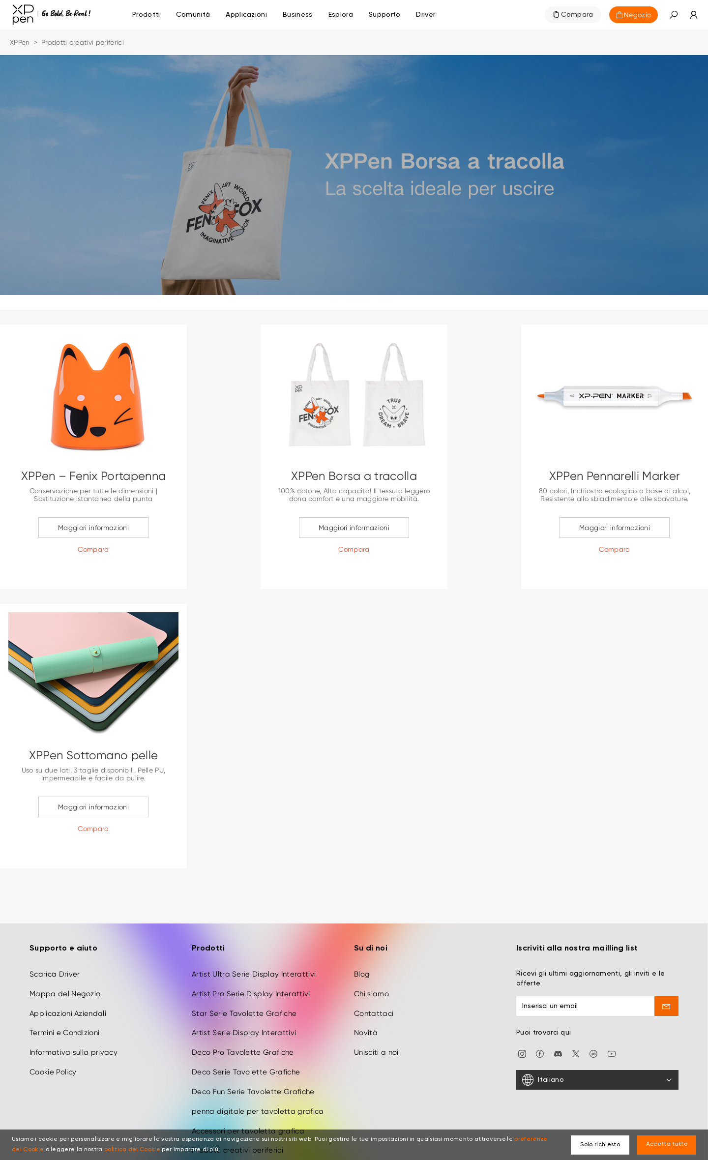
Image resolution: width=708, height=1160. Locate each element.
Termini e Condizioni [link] (64, 996)
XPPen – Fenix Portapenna (93, 476)
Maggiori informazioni (93, 528)
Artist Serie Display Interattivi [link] (244, 996)
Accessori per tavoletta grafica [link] (248, 1094)
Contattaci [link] (373, 976)
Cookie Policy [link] (53, 1035)
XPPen (20, 42)
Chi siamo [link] (371, 956)
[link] (193, 15)
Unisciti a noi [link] (376, 1015)
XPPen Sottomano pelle (93, 755)
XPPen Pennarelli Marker (614, 476)
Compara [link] (577, 14)
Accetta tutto (666, 1144)
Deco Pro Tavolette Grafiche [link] (243, 1015)
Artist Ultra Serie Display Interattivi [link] (254, 937)
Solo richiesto (600, 1145)
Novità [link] (366, 996)
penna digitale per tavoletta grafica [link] (258, 1074)
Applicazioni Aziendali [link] (68, 976)
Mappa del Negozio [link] (65, 956)
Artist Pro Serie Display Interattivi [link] (251, 956)
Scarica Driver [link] (55, 937)
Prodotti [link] (146, 14)
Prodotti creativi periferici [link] (237, 1113)
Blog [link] (362, 937)
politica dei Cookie (132, 1150)
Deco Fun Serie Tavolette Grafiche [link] (253, 1054)
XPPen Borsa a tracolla (354, 476)
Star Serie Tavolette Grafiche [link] (244, 976)
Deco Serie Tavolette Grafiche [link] (246, 1035)
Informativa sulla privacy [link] (74, 1015)
